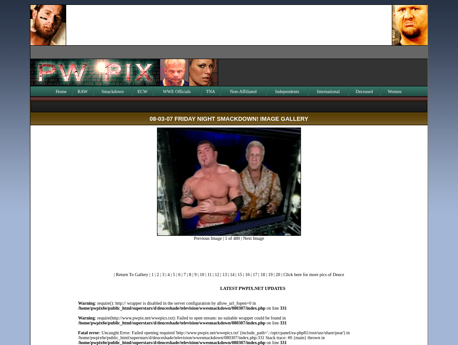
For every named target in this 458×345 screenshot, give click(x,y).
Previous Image (208, 238)
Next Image (253, 238)
